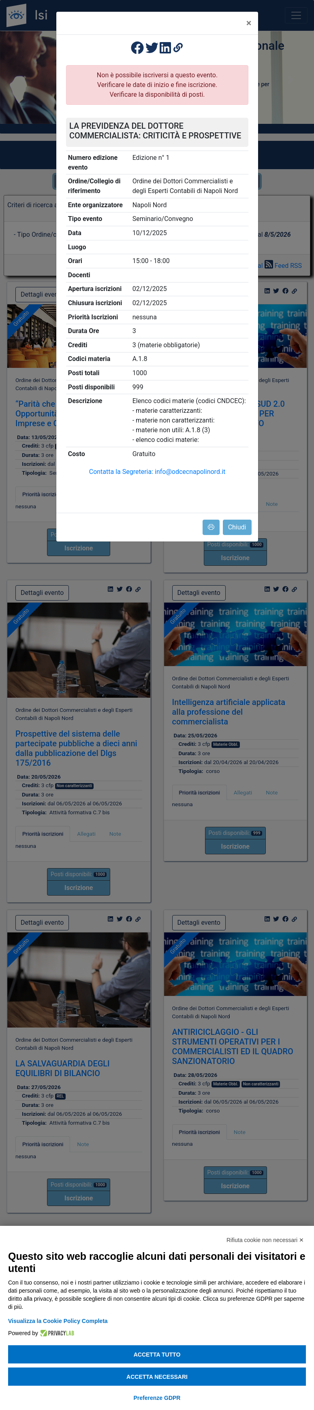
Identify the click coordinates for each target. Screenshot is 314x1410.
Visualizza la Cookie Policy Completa (58, 1321)
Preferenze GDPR (157, 1398)
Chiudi (237, 527)
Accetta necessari (157, 1377)
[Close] (249, 23)
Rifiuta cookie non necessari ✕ (265, 1240)
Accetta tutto (157, 1354)
